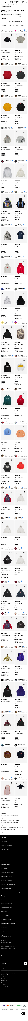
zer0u (19, 711)
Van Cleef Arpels (5, 976)
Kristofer (6, 421)
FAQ (2, 931)
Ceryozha (20, 612)
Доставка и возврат (6, 880)
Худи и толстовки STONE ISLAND (10, 820)
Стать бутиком (5, 915)
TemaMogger (21, 321)
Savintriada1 (21, 421)
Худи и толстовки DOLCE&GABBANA (11, 818)
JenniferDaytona (8, 191)
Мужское (3, 5)
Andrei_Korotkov (22, 777)
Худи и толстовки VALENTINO (9, 815)
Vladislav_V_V (7, 288)
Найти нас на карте (6, 952)
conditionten (21, 127)
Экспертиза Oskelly (6, 903)
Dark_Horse (21, 30)
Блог (2, 853)
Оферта (11, 1009)
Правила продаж (4, 1009)
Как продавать (5, 900)
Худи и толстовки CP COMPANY (10, 832)
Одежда (18, 5)
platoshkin (7, 679)
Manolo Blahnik (4, 986)
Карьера (3, 861)
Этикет (3, 857)
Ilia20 (5, 30)
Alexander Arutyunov (6, 988)
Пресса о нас (5, 849)
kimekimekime (21, 744)
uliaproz (6, 487)
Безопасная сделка (6, 876)
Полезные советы (6, 888)
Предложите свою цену (8, 884)
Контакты (3, 927)
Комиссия (4, 911)
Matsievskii (7, 744)
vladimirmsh (7, 127)
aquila (6, 63)
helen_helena (7, 777)
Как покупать (5, 868)
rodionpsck (20, 355)
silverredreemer (21, 679)
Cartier (2, 982)
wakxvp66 (6, 547)
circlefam (20, 224)
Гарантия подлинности (7, 872)
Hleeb (5, 646)
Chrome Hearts (4, 974)
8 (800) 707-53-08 (6, 936)
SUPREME (11, 5)
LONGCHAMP (4, 984)
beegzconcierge (8, 322)
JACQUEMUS (4, 980)
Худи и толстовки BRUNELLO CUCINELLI (12, 827)
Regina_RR (20, 646)
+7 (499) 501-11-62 (6, 942)
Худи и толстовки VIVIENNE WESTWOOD (12, 825)
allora (19, 548)
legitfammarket (8, 160)
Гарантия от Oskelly (6, 845)
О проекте (4, 841)
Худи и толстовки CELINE (8, 829)
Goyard (3, 978)
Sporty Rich (3, 990)
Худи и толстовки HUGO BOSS (9, 822)
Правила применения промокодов (11, 892)
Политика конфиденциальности (20, 1009)
